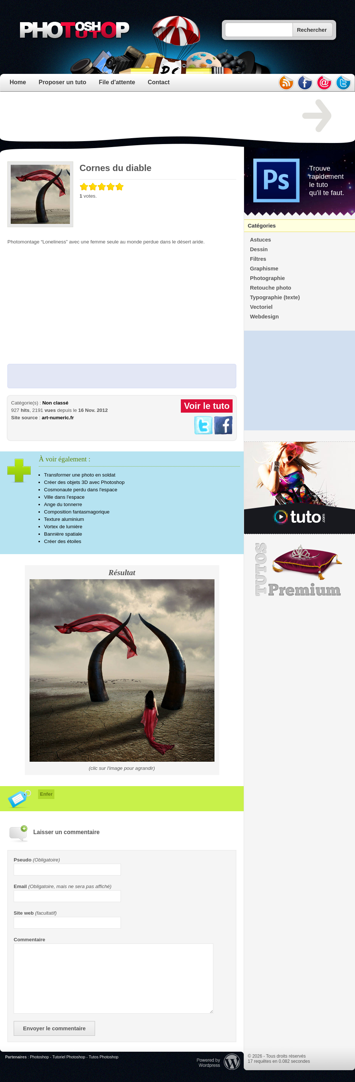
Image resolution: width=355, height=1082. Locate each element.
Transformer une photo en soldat (79, 475)
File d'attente (117, 82)
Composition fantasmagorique (76, 512)
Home (18, 82)
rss (286, 83)
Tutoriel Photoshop (68, 1057)
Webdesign (264, 317)
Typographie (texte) (275, 297)
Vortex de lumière (63, 526)
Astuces (260, 240)
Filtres (258, 259)
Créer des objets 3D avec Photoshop (84, 482)
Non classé (55, 403)
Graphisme (264, 269)
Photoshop (39, 1057)
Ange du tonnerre (63, 504)
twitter (343, 83)
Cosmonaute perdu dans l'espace (80, 489)
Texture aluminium (64, 519)
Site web (24, 913)
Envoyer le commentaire (54, 1028)
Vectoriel (261, 307)
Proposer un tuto (62, 82)
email (324, 83)
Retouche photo (270, 288)
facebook (305, 83)
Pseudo (22, 860)
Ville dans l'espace (64, 497)
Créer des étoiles (62, 541)
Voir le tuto (207, 406)
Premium (299, 569)
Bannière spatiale (63, 534)
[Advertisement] (142, 116)
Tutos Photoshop (103, 1057)
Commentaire (29, 939)
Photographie (267, 278)
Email (20, 886)
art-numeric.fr (58, 417)
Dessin (259, 249)
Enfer (46, 794)
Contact (159, 82)
